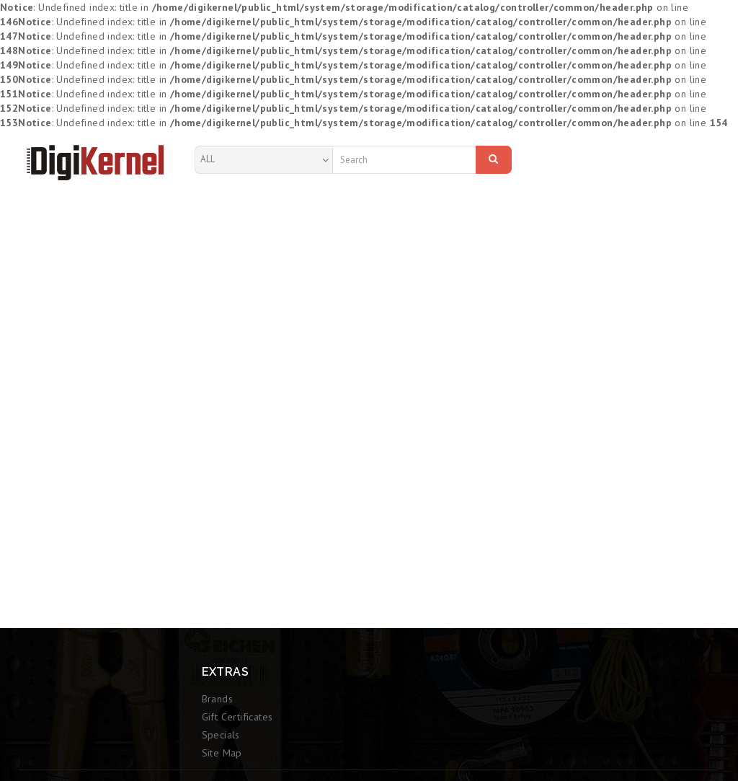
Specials (221, 734)
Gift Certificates (237, 716)
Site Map (222, 752)
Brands (217, 698)
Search (493, 159)
